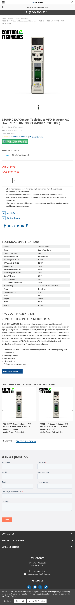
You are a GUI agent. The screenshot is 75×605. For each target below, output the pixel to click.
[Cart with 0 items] (72, 2)
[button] (35, 137)
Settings (7, 601)
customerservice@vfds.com (39, 574)
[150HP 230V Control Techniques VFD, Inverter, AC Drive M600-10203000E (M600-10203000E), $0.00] (19, 404)
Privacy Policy (10, 596)
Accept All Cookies (36, 601)
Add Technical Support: (11, 150)
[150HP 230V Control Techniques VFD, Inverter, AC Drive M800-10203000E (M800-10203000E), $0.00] (56, 404)
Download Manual (10, 371)
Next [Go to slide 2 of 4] (72, 413)
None (7, 155)
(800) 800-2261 (37, 12)
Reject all (20, 601)
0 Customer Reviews (19, 136)
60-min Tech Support (20, 155)
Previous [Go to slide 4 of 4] (2, 413)
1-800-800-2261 (40, 571)
